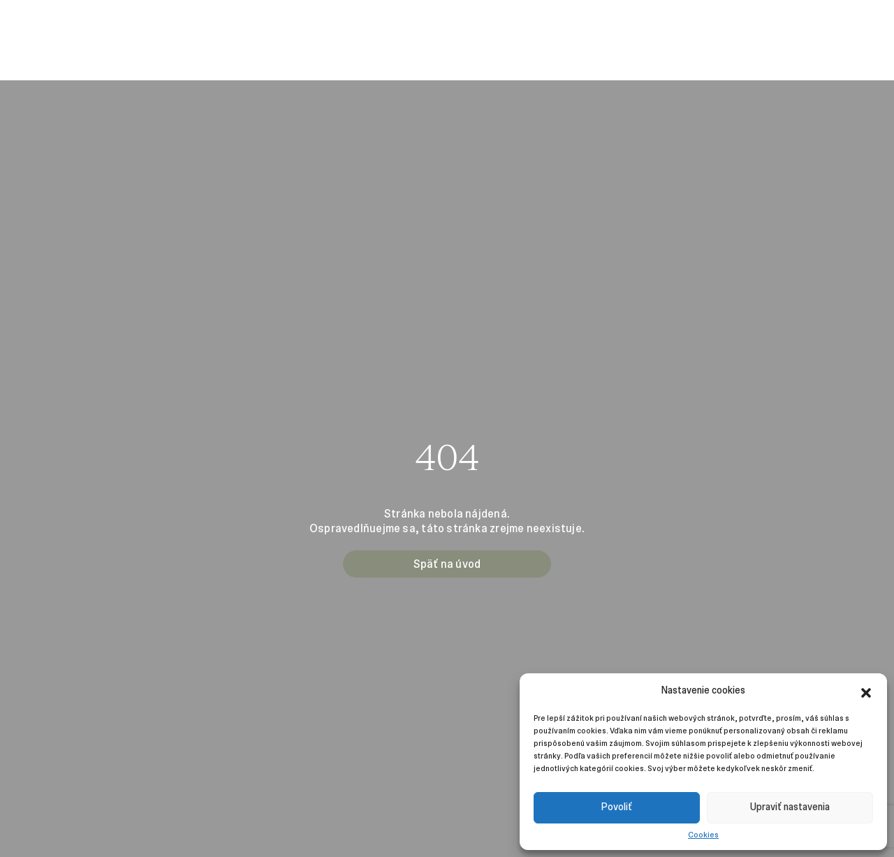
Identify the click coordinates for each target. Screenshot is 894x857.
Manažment (85, 23)
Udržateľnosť (627, 23)
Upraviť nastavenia (790, 807)
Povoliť (616, 807)
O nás (31, 23)
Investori (246, 23)
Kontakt (694, 23)
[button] (866, 691)
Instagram (851, 23)
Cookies (703, 834)
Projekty (145, 23)
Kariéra (194, 23)
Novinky (297, 23)
